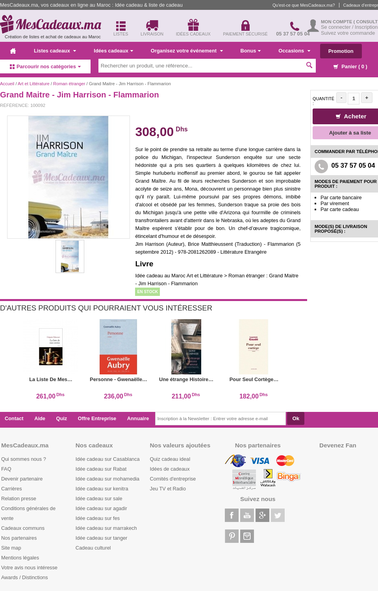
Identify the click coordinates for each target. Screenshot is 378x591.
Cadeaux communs (22, 528)
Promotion (341, 51)
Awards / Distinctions (24, 577)
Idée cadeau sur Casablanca (108, 459)
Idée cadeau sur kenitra (102, 489)
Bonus (251, 51)
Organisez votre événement (187, 51)
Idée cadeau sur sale (99, 498)
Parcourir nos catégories (45, 66)
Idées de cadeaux (170, 469)
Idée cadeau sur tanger (102, 538)
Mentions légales (20, 558)
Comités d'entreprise (173, 479)
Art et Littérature (34, 83)
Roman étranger (69, 83)
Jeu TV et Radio (168, 489)
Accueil (7, 83)
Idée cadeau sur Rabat (101, 469)
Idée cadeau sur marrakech (106, 528)
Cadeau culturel (93, 548)
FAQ (6, 469)
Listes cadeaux (55, 51)
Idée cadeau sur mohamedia (107, 479)
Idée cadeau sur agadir (101, 508)
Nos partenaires (19, 538)
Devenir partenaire (22, 479)
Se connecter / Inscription (349, 27)
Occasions (294, 51)
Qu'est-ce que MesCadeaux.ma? (303, 5)
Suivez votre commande (348, 33)
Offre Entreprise (97, 418)
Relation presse (18, 498)
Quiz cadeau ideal (170, 459)
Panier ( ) (350, 66)
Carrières (11, 489)
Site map (11, 548)
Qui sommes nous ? (23, 459)
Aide (39, 418)
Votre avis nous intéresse (29, 567)
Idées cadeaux (113, 51)
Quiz (61, 418)
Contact (14, 418)
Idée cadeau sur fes (98, 518)
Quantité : (323, 101)
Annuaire (138, 418)
